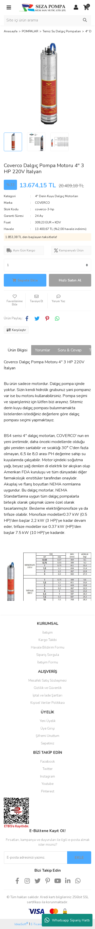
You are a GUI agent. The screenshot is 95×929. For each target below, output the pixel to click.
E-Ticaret (37, 924)
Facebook (47, 761)
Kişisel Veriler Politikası (47, 703)
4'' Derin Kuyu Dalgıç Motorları (56, 196)
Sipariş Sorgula (47, 655)
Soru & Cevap (70, 350)
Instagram (47, 776)
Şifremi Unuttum (47, 736)
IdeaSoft (21, 924)
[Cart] (86, 8)
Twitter (48, 769)
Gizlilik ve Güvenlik (48, 688)
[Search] (47, 20)
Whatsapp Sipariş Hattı (67, 920)
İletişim (47, 632)
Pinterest (47, 791)
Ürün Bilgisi (17, 350)
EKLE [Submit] (79, 857)
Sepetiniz (47, 743)
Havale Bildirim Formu (47, 647)
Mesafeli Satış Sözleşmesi (47, 680)
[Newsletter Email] (35, 857)
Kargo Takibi (48, 640)
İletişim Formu (47, 662)
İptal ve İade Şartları (47, 695)
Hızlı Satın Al (70, 280)
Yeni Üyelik (47, 721)
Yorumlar (42, 350)
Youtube (47, 784)
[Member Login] (76, 7)
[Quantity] (47, 265)
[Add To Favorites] (14, 300)
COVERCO (42, 203)
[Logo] (42, 7)
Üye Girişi (48, 728)
